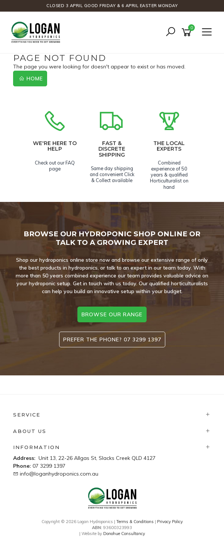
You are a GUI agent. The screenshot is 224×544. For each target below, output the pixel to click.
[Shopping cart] (187, 32)
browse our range (112, 314)
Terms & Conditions (135, 521)
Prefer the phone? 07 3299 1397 (112, 339)
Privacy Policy (170, 521)
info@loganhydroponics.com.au (59, 473)
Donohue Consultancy (124, 533)
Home (31, 78)
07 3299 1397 (49, 465)
